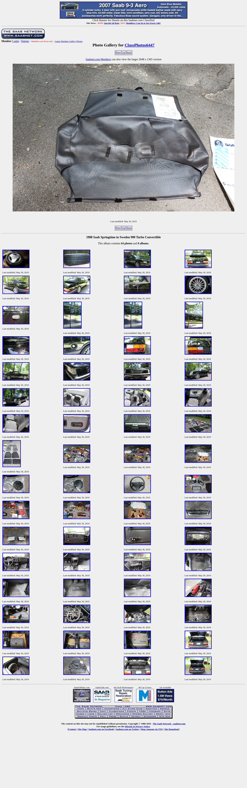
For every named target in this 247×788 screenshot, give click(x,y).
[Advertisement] (123, 762)
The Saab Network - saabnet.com (169, 723)
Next (128, 52)
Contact (72, 729)
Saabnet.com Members (98, 59)
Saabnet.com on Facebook (101, 729)
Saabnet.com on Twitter (127, 729)
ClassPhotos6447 (140, 45)
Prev (118, 52)
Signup (25, 41)
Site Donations (171, 729)
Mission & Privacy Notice (137, 726)
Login (15, 41)
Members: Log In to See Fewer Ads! (143, 23)
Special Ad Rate (111, 23)
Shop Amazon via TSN (152, 729)
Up (123, 52)
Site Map (82, 729)
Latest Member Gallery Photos (68, 41)
